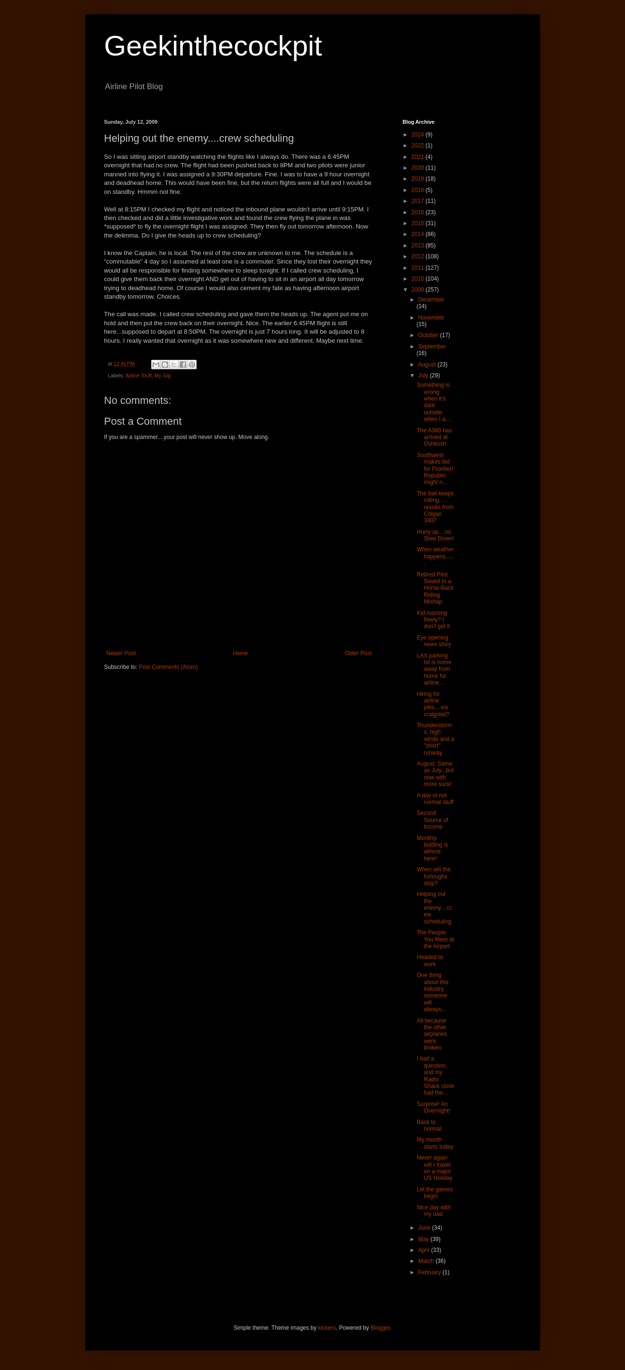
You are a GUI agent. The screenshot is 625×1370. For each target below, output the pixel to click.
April (424, 1250)
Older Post (358, 653)
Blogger (380, 1327)
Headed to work (430, 960)
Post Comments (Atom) (168, 667)
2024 (418, 134)
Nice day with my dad (433, 1210)
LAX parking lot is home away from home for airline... (434, 669)
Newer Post (121, 653)
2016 (418, 212)
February (430, 1272)
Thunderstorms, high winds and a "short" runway (435, 739)
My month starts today (435, 1143)
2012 (418, 256)
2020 (418, 167)
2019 (418, 178)
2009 (418, 289)
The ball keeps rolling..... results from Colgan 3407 (435, 507)
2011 (418, 268)
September (432, 346)
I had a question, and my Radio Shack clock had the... (435, 1075)
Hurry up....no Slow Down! (435, 535)
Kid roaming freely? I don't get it (433, 620)
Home (240, 653)
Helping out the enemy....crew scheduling (434, 908)
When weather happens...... (435, 556)
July (424, 375)
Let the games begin (435, 1192)
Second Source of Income (432, 820)
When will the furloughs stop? (433, 876)
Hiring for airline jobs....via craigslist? (433, 704)
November (431, 317)
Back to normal (429, 1125)
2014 (418, 234)
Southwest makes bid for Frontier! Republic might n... (435, 469)
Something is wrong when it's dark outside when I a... (433, 402)
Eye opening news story (434, 641)
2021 (418, 157)
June (425, 1227)
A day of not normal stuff (435, 798)
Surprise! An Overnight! (433, 1107)
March (426, 1261)
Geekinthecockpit (213, 46)
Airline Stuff (139, 375)
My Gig (162, 375)
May (424, 1239)
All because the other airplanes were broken (432, 1034)
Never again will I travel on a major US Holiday (434, 1167)
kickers (326, 1327)
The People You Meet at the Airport (435, 939)
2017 (418, 201)
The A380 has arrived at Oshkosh (434, 437)
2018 (418, 190)
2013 (418, 245)
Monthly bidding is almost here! (432, 848)
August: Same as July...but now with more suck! (435, 773)
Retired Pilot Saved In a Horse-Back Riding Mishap (435, 588)
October (429, 335)
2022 (418, 145)
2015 (418, 223)
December (431, 299)
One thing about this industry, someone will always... (432, 992)
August (427, 364)
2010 (418, 278)
